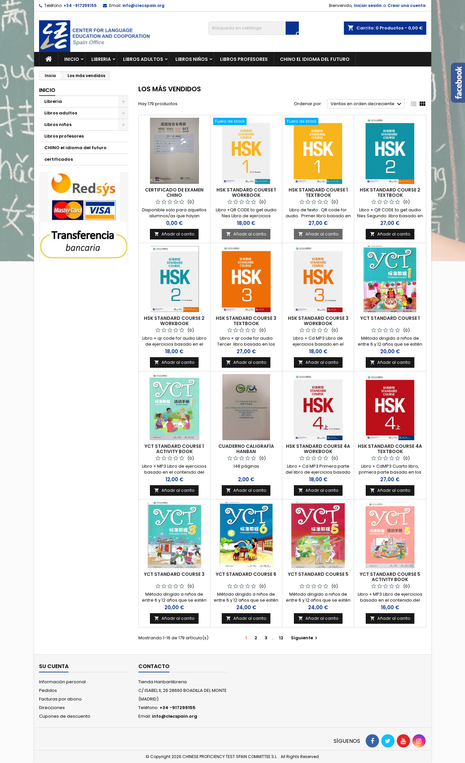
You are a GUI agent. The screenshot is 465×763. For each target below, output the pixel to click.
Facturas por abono (60, 699)
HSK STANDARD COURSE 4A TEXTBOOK (390, 449)
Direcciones (52, 707)
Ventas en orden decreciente (367, 104)
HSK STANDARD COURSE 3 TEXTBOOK (246, 321)
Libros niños (191, 59)
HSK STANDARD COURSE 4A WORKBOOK (318, 449)
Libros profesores (244, 59)
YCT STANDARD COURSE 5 (318, 574)
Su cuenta (54, 666)
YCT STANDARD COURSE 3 (174, 574)
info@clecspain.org (143, 5)
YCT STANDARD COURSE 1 (390, 318)
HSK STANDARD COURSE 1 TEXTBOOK (318, 192)
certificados (58, 159)
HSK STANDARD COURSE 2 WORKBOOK (174, 321)
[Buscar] (254, 28)
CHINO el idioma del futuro (314, 59)
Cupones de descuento (64, 716)
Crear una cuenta (407, 5)
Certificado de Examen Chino (174, 192)
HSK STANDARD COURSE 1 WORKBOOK (246, 192)
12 (281, 638)
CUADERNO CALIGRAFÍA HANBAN (246, 449)
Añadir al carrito (174, 234)
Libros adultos (143, 59)
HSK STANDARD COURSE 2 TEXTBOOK (390, 192)
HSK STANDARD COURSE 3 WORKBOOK (318, 321)
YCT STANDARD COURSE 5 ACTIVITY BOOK (390, 577)
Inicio (71, 59)
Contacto (153, 666)
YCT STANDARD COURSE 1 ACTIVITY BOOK (174, 449)
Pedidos (48, 690)
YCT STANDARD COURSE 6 (246, 574)
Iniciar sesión (368, 5)
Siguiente (305, 638)
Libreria (101, 59)
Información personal (62, 682)
